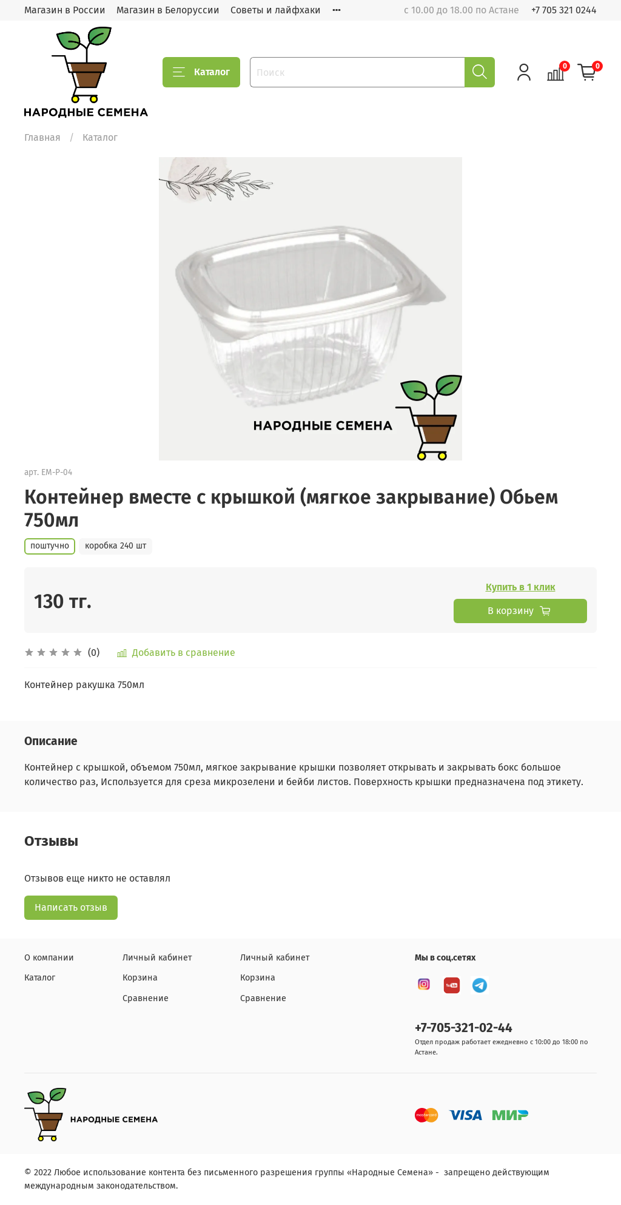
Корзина (140, 978)
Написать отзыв (71, 907)
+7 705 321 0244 (564, 10)
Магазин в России (65, 10)
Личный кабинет (157, 958)
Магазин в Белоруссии (168, 10)
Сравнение (146, 998)
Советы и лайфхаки (275, 10)
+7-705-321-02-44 (463, 1028)
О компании (49, 958)
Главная (42, 137)
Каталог (201, 72)
